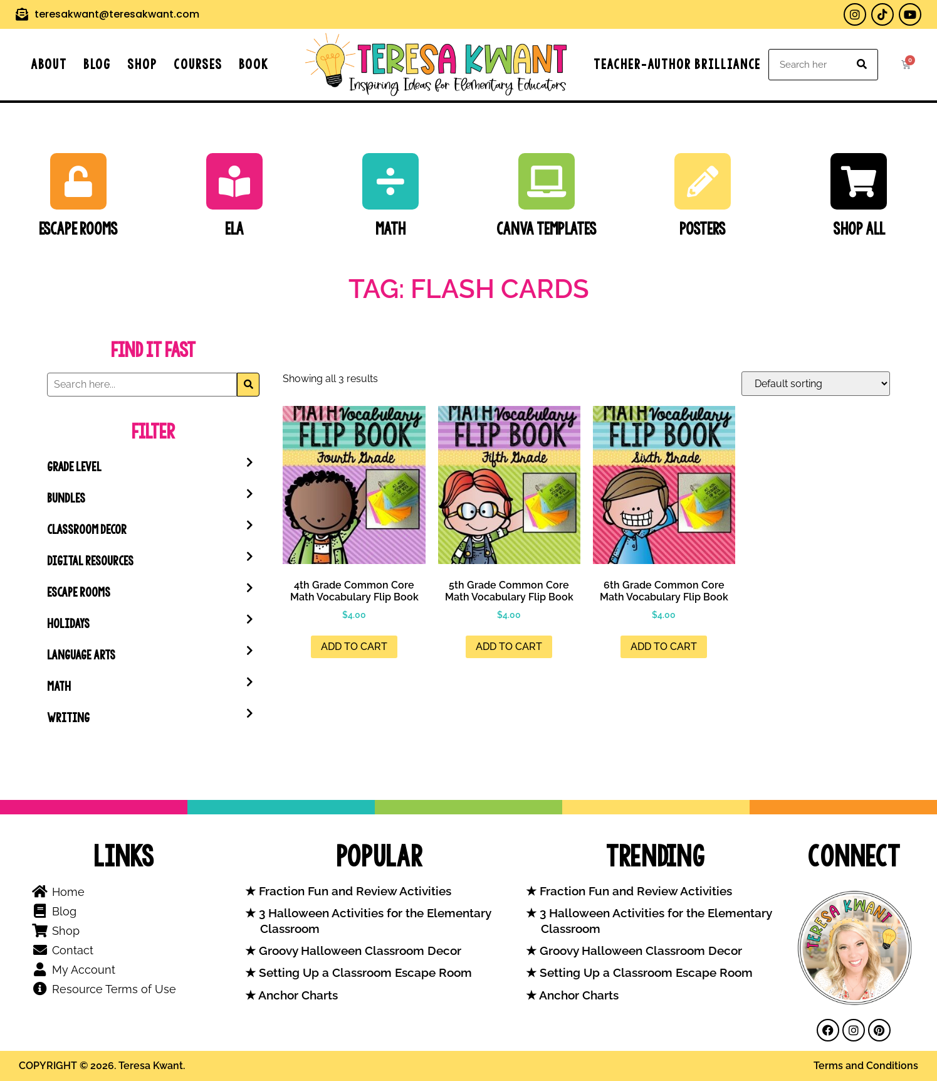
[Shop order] (815, 383)
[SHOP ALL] (858, 181)
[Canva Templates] (546, 181)
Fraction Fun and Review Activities (353, 891)
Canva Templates (546, 228)
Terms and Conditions (866, 1066)
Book (254, 64)
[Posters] (702, 181)
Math (390, 228)
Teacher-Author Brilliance (677, 64)
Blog (97, 64)
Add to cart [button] (354, 646)
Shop (142, 64)
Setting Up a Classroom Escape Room (364, 973)
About (49, 64)
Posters (702, 228)
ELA (234, 228)
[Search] (861, 65)
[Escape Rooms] (78, 181)
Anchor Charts (297, 995)
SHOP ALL (859, 228)
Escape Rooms (78, 228)
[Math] (390, 181)
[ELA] (234, 181)
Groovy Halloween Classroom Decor (358, 951)
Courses (198, 64)
